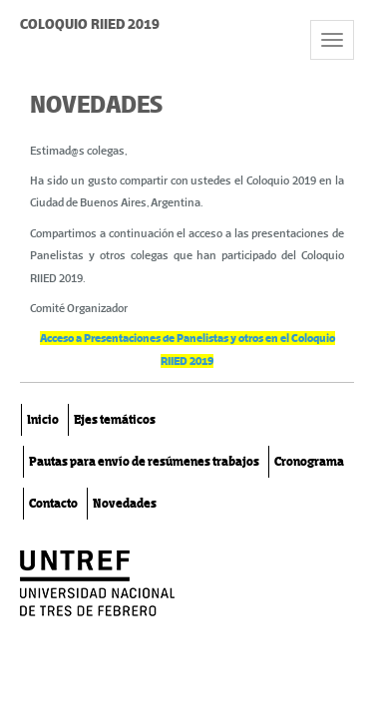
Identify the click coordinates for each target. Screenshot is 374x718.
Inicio (43, 419)
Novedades (125, 503)
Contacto (53, 503)
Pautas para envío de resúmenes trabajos (144, 461)
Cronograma (309, 461)
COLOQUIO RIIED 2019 (90, 24)
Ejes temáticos (115, 419)
